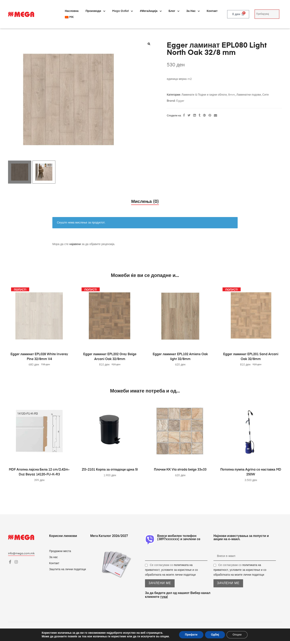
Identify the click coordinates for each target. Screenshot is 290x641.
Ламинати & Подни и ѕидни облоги (204, 94)
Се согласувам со (171, 570)
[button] (149, 44)
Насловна (72, 11)
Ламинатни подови (248, 94)
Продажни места (60, 551)
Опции (237, 635)
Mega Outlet (122, 11)
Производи (95, 11)
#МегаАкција (151, 11)
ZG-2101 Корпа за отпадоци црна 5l (110, 469)
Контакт (212, 11)
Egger (180, 100)
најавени (75, 244)
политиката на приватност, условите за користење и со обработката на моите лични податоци (171, 570)
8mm (231, 94)
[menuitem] (69, 17)
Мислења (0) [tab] (145, 201)
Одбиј (215, 635)
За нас (193, 11)
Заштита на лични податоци (67, 569)
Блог (174, 11)
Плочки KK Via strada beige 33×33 (180, 469)
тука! (164, 597)
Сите (265, 94)
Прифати (191, 635)
